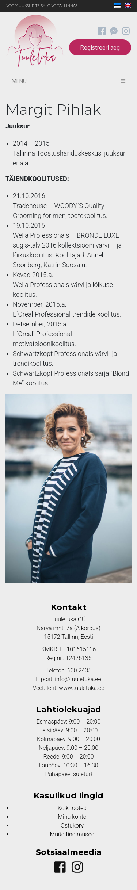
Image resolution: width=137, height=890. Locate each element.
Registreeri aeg (100, 47)
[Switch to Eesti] (116, 6)
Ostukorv (72, 825)
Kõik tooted (72, 808)
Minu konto (72, 816)
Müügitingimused (72, 834)
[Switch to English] (126, 6)
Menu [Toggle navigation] (68, 80)
